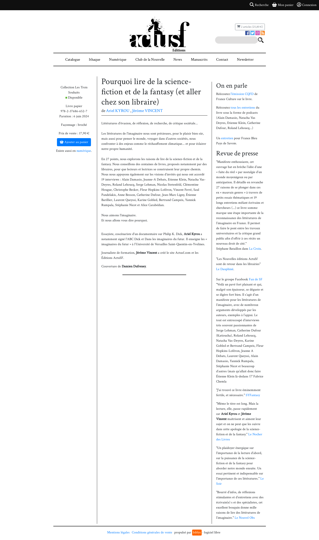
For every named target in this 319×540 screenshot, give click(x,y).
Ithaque (94, 59)
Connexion (306, 5)
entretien (227, 138)
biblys (197, 532)
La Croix (255, 248)
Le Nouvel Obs (245, 518)
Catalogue (72, 59)
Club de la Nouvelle (150, 59)
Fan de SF (255, 279)
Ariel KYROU (117, 110)
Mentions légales (118, 532)
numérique (84, 151)
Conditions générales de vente (152, 532)
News (177, 59)
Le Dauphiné (224, 269)
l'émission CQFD (242, 94)
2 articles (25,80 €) (250, 27)
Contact (222, 59)
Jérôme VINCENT (147, 110)
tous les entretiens (243, 107)
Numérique (117, 59)
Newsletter (245, 59)
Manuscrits (199, 59)
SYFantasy (253, 395)
